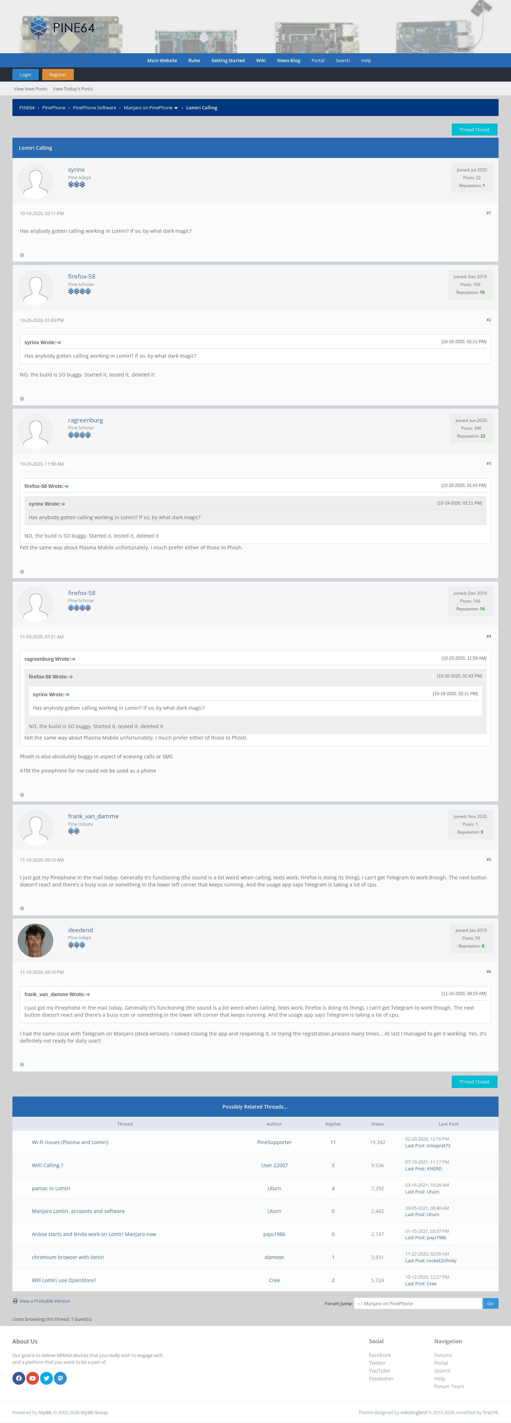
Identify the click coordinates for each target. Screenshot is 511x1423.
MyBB (45, 1412)
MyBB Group (94, 1412)
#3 (489, 463)
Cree (274, 1280)
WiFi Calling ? (47, 1165)
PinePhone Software (94, 107)
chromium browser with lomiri (68, 1257)
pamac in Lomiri (51, 1188)
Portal (318, 60)
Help (366, 60)
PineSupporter (274, 1142)
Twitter (377, 1362)
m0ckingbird (414, 1412)
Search (343, 60)
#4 (489, 636)
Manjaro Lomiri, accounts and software (78, 1211)
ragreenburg (85, 420)
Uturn (274, 1188)
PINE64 (26, 107)
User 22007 (274, 1165)
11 (333, 1142)
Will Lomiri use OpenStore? (64, 1280)
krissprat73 (438, 1145)
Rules (194, 60)
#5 (489, 859)
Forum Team (449, 1386)
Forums (443, 1355)
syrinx (76, 169)
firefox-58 (81, 276)
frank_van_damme (93, 816)
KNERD (434, 1168)
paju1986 (274, 1234)
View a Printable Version (45, 1301)
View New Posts (30, 89)
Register (57, 74)
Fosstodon (381, 1378)
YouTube (379, 1370)
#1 (489, 212)
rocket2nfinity (442, 1260)
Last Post (415, 1145)
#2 (489, 319)
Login (25, 74)
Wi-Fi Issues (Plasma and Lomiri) (70, 1142)
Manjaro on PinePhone (148, 107)
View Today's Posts (73, 89)
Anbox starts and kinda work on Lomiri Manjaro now (94, 1234)
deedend (80, 930)
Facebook (380, 1355)
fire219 (490, 1412)
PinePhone (53, 107)
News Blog (288, 60)
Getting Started (228, 60)
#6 (489, 971)
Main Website (162, 60)
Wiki (261, 60)
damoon (274, 1257)
